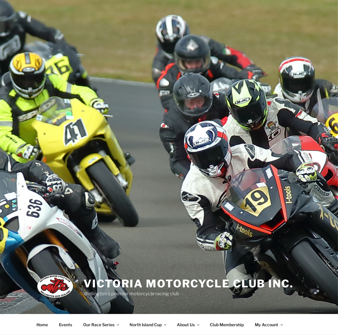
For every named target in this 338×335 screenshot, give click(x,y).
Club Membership (227, 324)
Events (65, 324)
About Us (188, 324)
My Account (269, 324)
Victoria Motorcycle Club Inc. (188, 283)
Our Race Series (101, 324)
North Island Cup (148, 324)
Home (42, 324)
